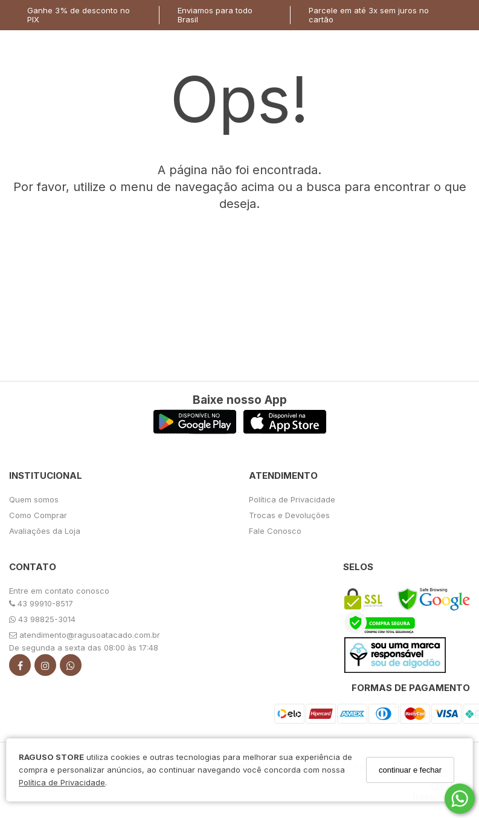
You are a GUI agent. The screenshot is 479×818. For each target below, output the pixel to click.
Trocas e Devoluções (289, 515)
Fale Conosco (275, 531)
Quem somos (34, 499)
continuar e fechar (410, 769)
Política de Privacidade (62, 782)
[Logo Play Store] (195, 431)
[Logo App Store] (285, 431)
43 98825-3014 (42, 619)
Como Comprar (38, 515)
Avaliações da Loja (44, 531)
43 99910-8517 (41, 603)
